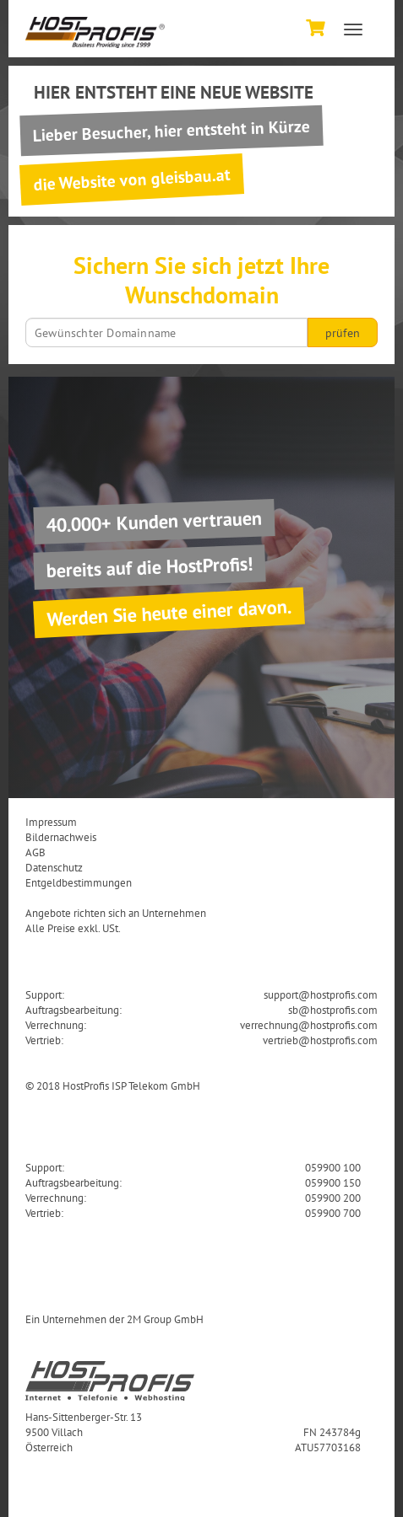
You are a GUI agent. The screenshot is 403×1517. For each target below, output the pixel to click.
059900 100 (333, 1167)
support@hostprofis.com (321, 994)
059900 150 (333, 1182)
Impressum (51, 821)
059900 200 (333, 1197)
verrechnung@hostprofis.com (309, 1025)
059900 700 (333, 1212)
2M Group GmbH (165, 1319)
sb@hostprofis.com (333, 1009)
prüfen (342, 332)
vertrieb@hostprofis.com (320, 1040)
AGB (35, 852)
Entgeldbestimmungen (78, 882)
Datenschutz (54, 867)
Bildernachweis (60, 837)
